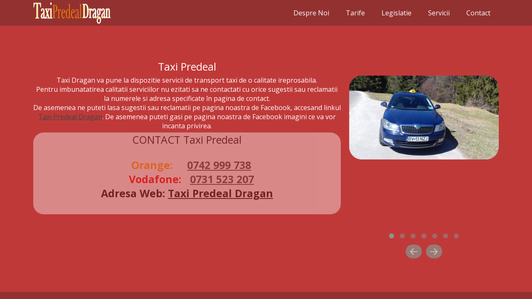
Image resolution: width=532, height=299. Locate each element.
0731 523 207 (222, 179)
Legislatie (396, 12)
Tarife (355, 12)
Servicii (439, 12)
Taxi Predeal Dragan (70, 116)
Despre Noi (311, 12)
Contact (478, 12)
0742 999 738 (219, 165)
